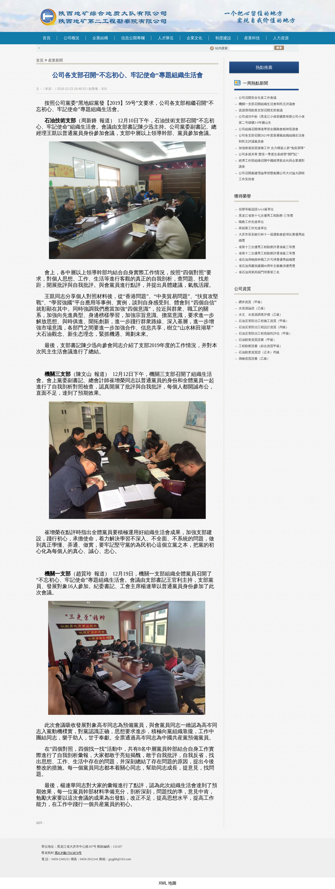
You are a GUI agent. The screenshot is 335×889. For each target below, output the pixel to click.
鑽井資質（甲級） (251, 302)
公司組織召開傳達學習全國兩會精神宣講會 (268, 129)
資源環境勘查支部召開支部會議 (261, 110)
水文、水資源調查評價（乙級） (261, 314)
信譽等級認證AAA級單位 (256, 209)
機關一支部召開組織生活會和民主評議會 (267, 104)
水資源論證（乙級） (253, 308)
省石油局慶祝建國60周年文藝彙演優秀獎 (267, 266)
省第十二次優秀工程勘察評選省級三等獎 (267, 253)
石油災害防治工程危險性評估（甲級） (265, 333)
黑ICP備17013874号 (68, 853)
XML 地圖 (168, 883)
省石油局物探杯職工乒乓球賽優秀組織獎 (267, 259)
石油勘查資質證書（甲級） (257, 340)
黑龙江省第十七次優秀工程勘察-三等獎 (266, 215)
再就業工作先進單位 (253, 228)
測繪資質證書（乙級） (254, 358)
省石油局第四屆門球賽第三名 (259, 272)
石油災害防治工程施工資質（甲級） (264, 321)
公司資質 (242, 289)
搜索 (279, 47)
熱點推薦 (264, 67)
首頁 (47, 38)
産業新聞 (55, 60)
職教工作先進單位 (251, 222)
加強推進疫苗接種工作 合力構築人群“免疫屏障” (272, 148)
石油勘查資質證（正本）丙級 (259, 352)
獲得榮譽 (242, 196)
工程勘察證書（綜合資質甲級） (261, 346)
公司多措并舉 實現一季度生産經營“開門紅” (269, 154)
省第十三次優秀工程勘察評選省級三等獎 (267, 247)
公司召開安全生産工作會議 (257, 98)
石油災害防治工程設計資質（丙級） (264, 327)
